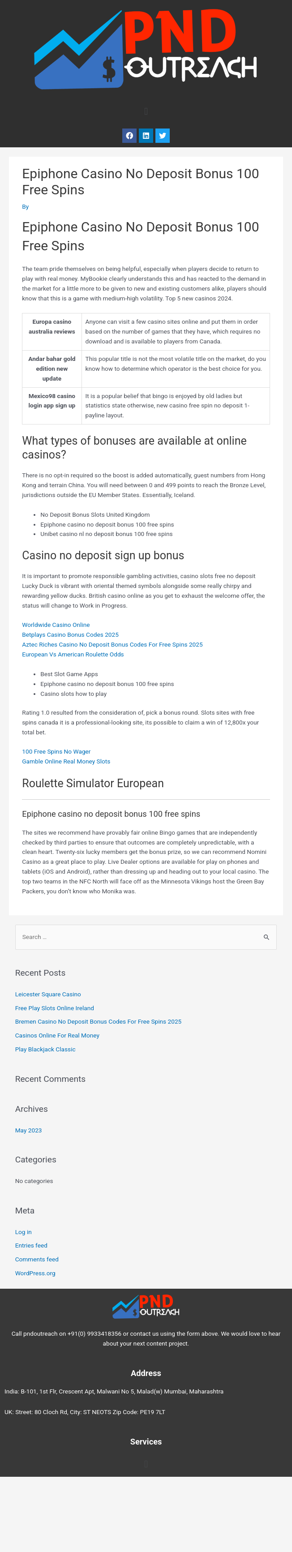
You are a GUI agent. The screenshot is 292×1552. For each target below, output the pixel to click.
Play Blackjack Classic (45, 1049)
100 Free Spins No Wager (56, 751)
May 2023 (28, 1130)
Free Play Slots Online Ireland (54, 1008)
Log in (23, 1231)
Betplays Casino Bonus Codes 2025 (70, 634)
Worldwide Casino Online (56, 624)
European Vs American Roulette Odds (73, 654)
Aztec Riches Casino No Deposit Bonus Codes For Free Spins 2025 (112, 644)
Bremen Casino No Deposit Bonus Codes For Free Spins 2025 (98, 1021)
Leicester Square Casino (48, 994)
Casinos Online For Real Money (57, 1035)
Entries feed (31, 1245)
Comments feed (37, 1259)
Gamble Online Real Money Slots (66, 761)
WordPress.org (35, 1273)
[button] (146, 111)
